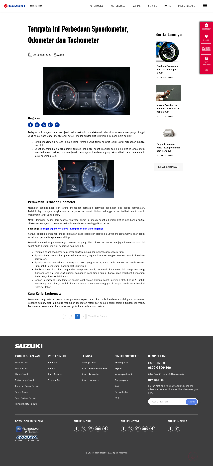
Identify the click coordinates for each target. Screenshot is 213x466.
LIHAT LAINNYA (168, 166)
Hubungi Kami (89, 362)
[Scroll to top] (193, 456)
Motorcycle (118, 5)
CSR (117, 398)
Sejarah (118, 368)
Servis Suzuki (21, 392)
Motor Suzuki (21, 368)
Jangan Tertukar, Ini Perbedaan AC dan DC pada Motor (168, 108)
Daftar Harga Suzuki (25, 380)
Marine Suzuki (22, 374)
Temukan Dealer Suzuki (26, 386)
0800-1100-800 (159, 368)
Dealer (206, 38)
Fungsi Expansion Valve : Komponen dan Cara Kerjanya (72, 228)
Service (152, 5)
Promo (51, 368)
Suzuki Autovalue (90, 374)
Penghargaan (121, 380)
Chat (206, 70)
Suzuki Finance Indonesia (94, 368)
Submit (191, 402)
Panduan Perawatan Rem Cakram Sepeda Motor (167, 69)
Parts (167, 5)
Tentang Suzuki (122, 362)
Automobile (96, 5)
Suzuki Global (121, 392)
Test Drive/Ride (206, 61)
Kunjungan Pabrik (123, 374)
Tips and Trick (55, 380)
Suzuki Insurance (90, 380)
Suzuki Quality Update (26, 404)
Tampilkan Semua (97, 316)
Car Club (52, 362)
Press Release (186, 5)
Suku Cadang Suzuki (25, 398)
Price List (206, 26)
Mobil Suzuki (21, 362)
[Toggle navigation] (205, 6)
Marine (137, 5)
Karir (117, 386)
